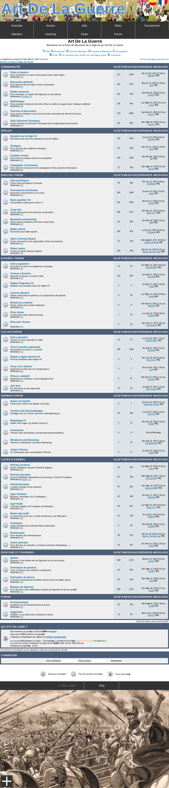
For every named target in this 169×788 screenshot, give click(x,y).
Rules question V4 (20, 200)
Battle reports (17, 229)
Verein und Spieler (20, 401)
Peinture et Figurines (17, 552)
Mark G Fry (151, 213)
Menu (7, 781)
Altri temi (15, 385)
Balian (151, 424)
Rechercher (58, 51)
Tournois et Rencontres (23, 111)
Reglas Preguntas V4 (21, 283)
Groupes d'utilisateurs (100, 51)
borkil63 (151, 526)
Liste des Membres (76, 51)
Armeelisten (17, 430)
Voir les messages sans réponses (154, 59)
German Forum (12, 395)
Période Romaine (19, 484)
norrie (151, 149)
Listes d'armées (13, 459)
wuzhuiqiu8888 (151, 488)
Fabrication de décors (22, 577)
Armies (50, 25)
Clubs (84, 34)
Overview (16, 25)
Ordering (50, 34)
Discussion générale (21, 82)
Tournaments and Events (24, 190)
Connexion (114, 55)
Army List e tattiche (21, 366)
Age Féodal (16, 503)
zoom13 (151, 95)
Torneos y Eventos (20, 273)
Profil (53, 55)
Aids (84, 25)
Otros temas (17, 312)
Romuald (151, 277)
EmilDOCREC (151, 340)
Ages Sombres (18, 494)
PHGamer (151, 232)
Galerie (14, 558)
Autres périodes (19, 542)
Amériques (16, 523)
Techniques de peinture (23, 567)
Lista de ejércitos (19, 293)
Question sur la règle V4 (23, 136)
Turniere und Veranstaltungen (26, 411)
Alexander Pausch (151, 404)
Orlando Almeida (151, 242)
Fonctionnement (19, 602)
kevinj (151, 193)
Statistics (16, 34)
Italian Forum (11, 332)
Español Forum (12, 258)
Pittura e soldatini (20, 376)
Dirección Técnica (20, 322)
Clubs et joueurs (19, 72)
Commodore (151, 325)
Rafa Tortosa (151, 389)
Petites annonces (19, 91)
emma (151, 546)
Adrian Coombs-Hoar (151, 252)
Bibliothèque (17, 101)
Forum (118, 34)
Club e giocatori (19, 337)
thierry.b (151, 615)
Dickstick (151, 497)
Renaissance (17, 533)
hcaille (151, 296)
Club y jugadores (19, 263)
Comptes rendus (19, 155)
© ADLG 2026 (67, 685)
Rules (118, 25)
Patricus (151, 315)
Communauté (10, 67)
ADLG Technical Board (22, 238)
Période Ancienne (20, 465)
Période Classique (20, 474)
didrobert (151, 75)
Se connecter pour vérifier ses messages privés (83, 55)
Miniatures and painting (23, 219)
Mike (151, 223)
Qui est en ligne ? (14, 626)
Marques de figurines (22, 587)
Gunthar (25, 96)
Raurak (151, 169)
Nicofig (25, 479)
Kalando (151, 517)
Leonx (151, 105)
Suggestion (16, 612)
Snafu (151, 286)
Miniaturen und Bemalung (24, 440)
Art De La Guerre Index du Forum (17, 62)
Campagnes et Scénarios (24, 165)
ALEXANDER (151, 267)
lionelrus (151, 124)
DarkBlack (151, 184)
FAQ (46, 51)
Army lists (16, 209)
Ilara (151, 581)
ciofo (151, 370)
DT (22, 77)
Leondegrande (151, 443)
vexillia (151, 606)
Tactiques (15, 146)
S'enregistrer (120, 51)
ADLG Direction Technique (25, 120)
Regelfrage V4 (18, 420)
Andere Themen (19, 449)
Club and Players (19, 180)
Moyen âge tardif (19, 513)
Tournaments (152, 25)
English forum (12, 175)
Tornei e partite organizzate (25, 347)
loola (151, 85)
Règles (6, 130)
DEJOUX (151, 414)
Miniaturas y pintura (21, 302)
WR (151, 159)
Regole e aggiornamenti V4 (25, 356)
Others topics (17, 248)
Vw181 (151, 591)
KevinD (151, 203)
